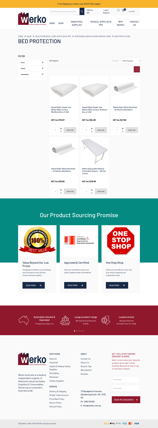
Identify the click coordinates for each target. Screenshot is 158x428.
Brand (32, 68)
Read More (33, 285)
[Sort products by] (130, 60)
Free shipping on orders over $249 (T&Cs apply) (79, 4)
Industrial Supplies (77, 23)
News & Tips (86, 366)
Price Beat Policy (56, 399)
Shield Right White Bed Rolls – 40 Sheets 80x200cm (63, 169)
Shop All (53, 358)
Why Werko (120, 23)
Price (32, 62)
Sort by (115, 61)
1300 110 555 (90, 11)
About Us (85, 362)
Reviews (84, 374)
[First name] (126, 379)
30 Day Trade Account (59, 395)
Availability (32, 74)
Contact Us (134, 23)
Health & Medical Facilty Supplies (59, 368)
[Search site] (82, 11)
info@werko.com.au (92, 405)
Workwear (53, 377)
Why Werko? (86, 370)
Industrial (53, 362)
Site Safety (54, 373)
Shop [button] (61, 23)
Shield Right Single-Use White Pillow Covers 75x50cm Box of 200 (94, 109)
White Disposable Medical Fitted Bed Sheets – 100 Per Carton (94, 171)
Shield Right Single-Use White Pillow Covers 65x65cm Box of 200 (61, 109)
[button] (118, 10)
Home (52, 23)
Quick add (70, 130)
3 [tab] (79, 331)
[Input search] (64, 11)
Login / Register (106, 11)
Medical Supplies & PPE (100, 23)
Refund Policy (55, 406)
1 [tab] (75, 331)
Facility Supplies (56, 381)
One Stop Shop (114, 262)
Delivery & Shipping (57, 391)
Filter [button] (21, 56)
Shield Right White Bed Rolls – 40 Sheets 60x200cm (125, 108)
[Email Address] (126, 388)
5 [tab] (84, 331)
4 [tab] (82, 331)
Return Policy (55, 402)
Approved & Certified (76, 262)
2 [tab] (77, 331)
